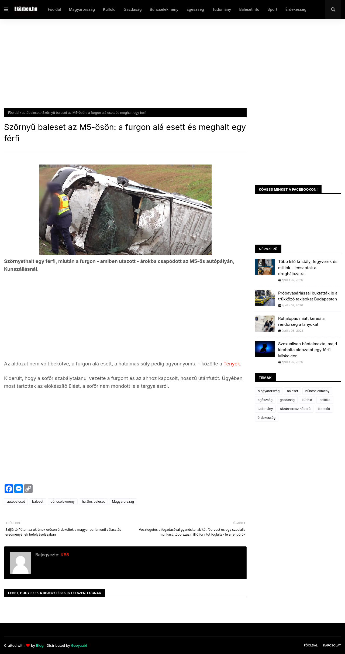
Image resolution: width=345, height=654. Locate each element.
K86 (64, 554)
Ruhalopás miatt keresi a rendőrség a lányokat (301, 321)
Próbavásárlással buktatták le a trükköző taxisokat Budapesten (307, 296)
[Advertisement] (165, 67)
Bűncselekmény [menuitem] (164, 9)
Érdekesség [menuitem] (295, 9)
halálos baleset (93, 501)
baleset (37, 501)
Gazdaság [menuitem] (133, 9)
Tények (231, 364)
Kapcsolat (332, 645)
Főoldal (13, 113)
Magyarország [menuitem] (82, 9)
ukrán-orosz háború (295, 409)
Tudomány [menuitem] (221, 9)
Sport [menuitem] (272, 9)
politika (324, 400)
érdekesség (266, 418)
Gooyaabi (79, 645)
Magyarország (123, 501)
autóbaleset (31, 113)
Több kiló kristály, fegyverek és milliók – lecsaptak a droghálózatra (307, 267)
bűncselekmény (63, 501)
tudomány (265, 409)
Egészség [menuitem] (195, 9)
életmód (324, 409)
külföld (307, 400)
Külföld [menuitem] (109, 9)
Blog (40, 645)
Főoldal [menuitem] (54, 9)
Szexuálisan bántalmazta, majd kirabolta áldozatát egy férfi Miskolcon (307, 349)
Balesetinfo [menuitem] (249, 9)
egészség (265, 400)
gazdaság (287, 400)
